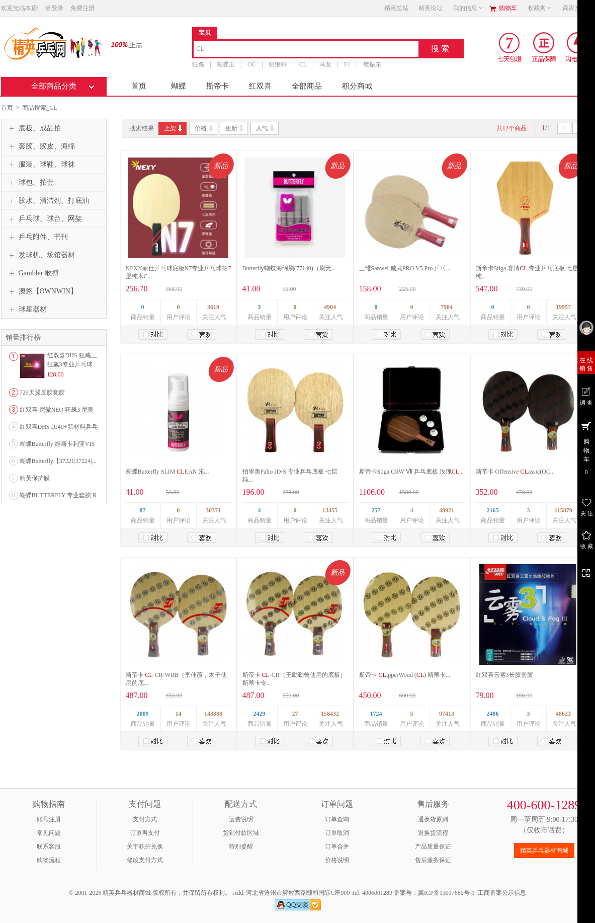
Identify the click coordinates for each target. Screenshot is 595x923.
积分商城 (357, 86)
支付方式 (145, 819)
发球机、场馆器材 (41, 255)
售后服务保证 (433, 860)
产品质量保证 (433, 846)
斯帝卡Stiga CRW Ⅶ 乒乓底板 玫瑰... (411, 471)
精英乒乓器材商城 (544, 850)
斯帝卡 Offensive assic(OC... (515, 471)
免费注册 (82, 8)
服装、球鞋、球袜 (41, 165)
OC (251, 64)
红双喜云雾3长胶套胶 (504, 674)
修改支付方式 (145, 860)
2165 (493, 510)
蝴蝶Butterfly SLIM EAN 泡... (167, 471)
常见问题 (49, 832)
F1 (347, 64)
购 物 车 (586, 448)
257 (376, 510)
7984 (447, 307)
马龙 (325, 64)
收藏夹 (540, 8)
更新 (235, 128)
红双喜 (260, 86)
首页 (138, 86)
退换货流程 (433, 832)
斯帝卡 (217, 86)
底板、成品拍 (34, 128)
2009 (143, 713)
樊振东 (372, 64)
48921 (446, 510)
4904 (330, 307)
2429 (259, 713)
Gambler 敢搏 (33, 273)
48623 (563, 713)
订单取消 (337, 832)
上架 (174, 128)
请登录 (54, 8)
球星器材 (27, 309)
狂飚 (198, 64)
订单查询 (337, 819)
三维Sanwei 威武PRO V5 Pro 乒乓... (405, 268)
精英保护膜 (35, 478)
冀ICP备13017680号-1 (446, 892)
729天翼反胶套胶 (42, 392)
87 (143, 510)
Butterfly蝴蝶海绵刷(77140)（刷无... (289, 268)
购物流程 (49, 860)
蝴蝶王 (226, 64)
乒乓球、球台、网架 (44, 219)
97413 (446, 713)
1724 (376, 713)
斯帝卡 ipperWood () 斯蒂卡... (405, 674)
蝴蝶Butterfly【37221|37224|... (58, 461)
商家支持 (578, 8)
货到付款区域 (241, 832)
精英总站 (396, 8)
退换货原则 (433, 819)
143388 (213, 713)
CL (302, 64)
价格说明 (337, 860)
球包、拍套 (30, 183)
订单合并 (337, 846)
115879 (563, 510)
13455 (329, 510)
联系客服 (49, 846)
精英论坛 (430, 8)
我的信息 (468, 8)
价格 (204, 128)
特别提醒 (241, 846)
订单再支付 (145, 832)
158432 (330, 713)
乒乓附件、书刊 (37, 237)
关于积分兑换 (145, 846)
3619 (213, 307)
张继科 (277, 64)
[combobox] (306, 49)
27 (295, 713)
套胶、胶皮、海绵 (41, 146)
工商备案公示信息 (502, 892)
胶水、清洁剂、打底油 (48, 201)
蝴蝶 (178, 86)
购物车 (508, 8)
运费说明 (241, 819)
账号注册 (49, 819)
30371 (213, 510)
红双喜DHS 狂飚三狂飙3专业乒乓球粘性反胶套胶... (72, 364)
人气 (266, 128)
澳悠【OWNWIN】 (42, 291)
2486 (493, 713)
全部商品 (307, 86)
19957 (563, 307)
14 (179, 713)
